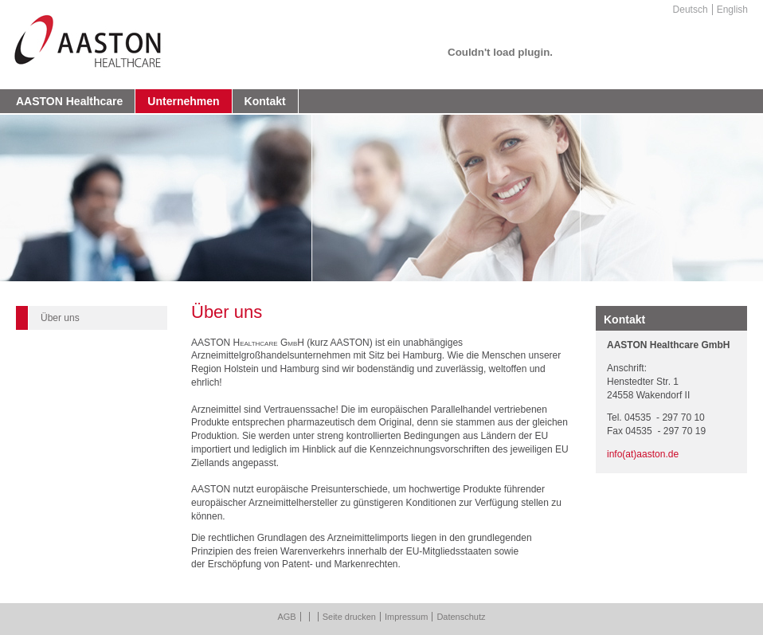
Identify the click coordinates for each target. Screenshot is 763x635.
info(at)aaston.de (643, 454)
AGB (286, 616)
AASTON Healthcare (69, 101)
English (732, 9)
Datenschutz (460, 616)
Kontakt (265, 101)
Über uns (60, 317)
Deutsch (690, 9)
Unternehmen (183, 101)
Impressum (406, 616)
